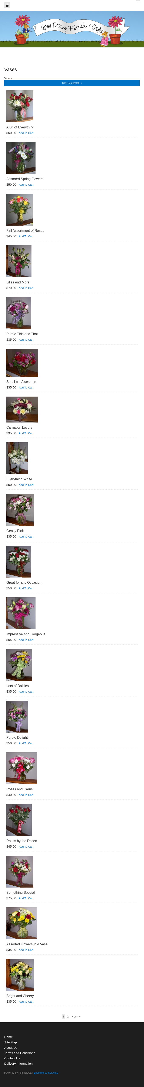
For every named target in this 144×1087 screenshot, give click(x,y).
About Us (10, 1047)
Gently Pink (15, 531)
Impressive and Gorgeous (25, 634)
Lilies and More (18, 282)
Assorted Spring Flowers (24, 179)
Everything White (19, 479)
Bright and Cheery (20, 996)
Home (8, 1037)
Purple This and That (22, 334)
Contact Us (12, 1058)
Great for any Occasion (23, 582)
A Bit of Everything (20, 127)
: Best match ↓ (72, 83)
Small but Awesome (21, 382)
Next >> (76, 1016)
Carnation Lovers (19, 427)
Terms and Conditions (19, 1053)
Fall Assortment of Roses (25, 230)
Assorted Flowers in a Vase (27, 944)
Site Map (10, 1042)
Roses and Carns (19, 789)
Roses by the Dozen (21, 841)
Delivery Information (18, 1063)
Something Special (20, 892)
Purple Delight (17, 737)
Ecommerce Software (46, 1072)
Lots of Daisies (17, 686)
